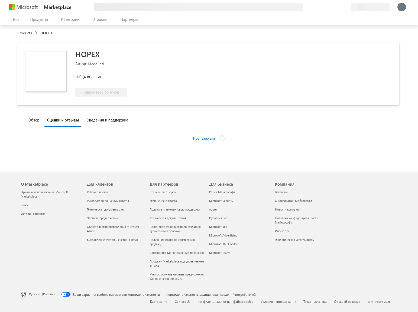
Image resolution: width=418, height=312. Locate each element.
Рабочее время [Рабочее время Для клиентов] (97, 192)
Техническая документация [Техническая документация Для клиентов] (105, 209)
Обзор (33, 120)
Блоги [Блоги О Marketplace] (24, 205)
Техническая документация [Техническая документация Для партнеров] (168, 218)
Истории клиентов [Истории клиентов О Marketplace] (33, 214)
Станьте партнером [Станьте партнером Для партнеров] (163, 192)
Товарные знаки (315, 301)
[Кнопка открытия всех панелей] (15, 19)
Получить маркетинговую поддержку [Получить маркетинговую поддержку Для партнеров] (175, 209)
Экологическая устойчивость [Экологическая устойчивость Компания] (294, 240)
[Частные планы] (346, 7)
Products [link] (24, 32)
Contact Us (182, 301)
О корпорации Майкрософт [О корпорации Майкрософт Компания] (293, 201)
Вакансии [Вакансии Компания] (281, 192)
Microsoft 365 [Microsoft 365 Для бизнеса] (218, 227)
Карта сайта (158, 301)
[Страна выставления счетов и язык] (370, 7)
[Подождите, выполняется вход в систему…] (401, 7)
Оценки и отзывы (63, 120)
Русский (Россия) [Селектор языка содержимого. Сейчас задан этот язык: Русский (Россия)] (42, 294)
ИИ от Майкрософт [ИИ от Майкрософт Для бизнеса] (222, 192)
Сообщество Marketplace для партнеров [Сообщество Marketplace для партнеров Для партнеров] (177, 253)
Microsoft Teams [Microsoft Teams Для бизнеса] (220, 253)
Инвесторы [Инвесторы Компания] (282, 231)
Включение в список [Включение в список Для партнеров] (163, 201)
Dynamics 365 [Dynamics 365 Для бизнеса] (218, 218)
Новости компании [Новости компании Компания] (287, 209)
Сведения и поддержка (107, 120)
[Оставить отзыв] (327, 7)
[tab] (35, 120)
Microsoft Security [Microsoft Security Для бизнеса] (221, 201)
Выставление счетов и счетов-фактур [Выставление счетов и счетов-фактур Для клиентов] (112, 240)
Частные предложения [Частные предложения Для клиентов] (102, 218)
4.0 (79, 76)
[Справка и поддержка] (333, 7)
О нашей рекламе (347, 301)
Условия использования (278, 301)
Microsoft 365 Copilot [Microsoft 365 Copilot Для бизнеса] (223, 244)
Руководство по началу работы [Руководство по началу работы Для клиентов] (108, 201)
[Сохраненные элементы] (340, 7)
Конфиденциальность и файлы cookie (225, 301)
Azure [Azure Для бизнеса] (213, 209)
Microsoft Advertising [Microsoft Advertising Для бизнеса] (223, 235)
